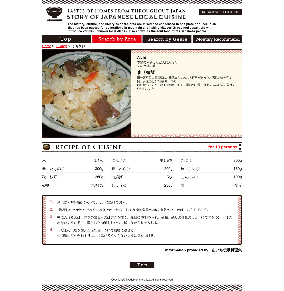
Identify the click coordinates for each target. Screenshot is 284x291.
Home (46, 46)
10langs (61, 46)
